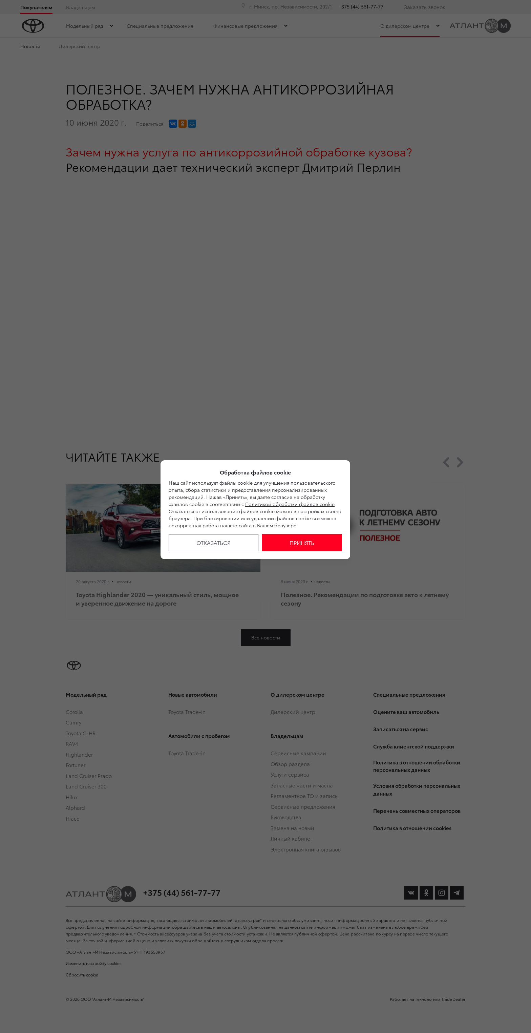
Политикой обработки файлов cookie (290, 504)
